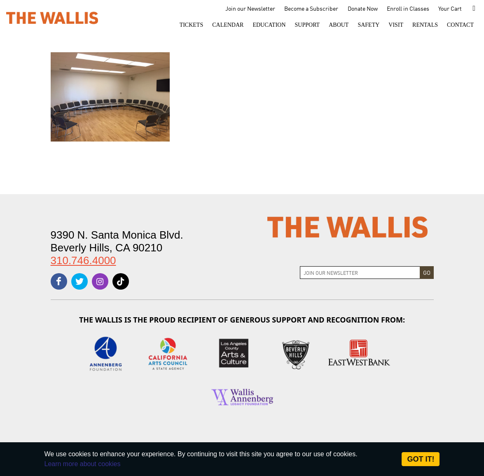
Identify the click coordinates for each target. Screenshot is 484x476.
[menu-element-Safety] (368, 25)
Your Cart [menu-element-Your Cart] (450, 8)
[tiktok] (120, 281)
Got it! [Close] (420, 459)
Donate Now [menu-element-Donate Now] (363, 8)
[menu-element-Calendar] (228, 25)
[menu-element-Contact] (460, 25)
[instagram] (100, 281)
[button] (191, 25)
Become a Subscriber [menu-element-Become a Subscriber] (311, 8)
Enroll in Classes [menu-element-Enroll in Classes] (408, 8)
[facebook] (59, 281)
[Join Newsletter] (360, 272)
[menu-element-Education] (269, 25)
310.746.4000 (83, 260)
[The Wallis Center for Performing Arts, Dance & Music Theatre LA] (52, 17)
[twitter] (79, 281)
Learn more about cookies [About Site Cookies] (82, 463)
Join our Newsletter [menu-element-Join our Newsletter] (250, 8)
